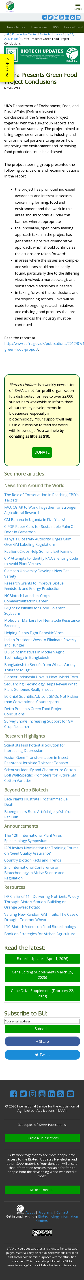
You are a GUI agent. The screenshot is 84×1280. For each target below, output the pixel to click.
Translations (39, 27)
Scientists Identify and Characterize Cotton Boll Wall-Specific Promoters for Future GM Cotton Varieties (40, 775)
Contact (62, 1212)
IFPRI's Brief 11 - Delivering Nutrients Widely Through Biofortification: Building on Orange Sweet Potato (41, 902)
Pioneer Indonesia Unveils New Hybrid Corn (41, 676)
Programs (45, 1212)
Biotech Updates (51, 34)
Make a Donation (42, 1190)
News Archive (16, 27)
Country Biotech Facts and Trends (32, 860)
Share (42, 1041)
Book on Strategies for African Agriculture (39, 933)
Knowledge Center (24, 34)
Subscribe (7, 67)
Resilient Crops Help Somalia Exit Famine (38, 551)
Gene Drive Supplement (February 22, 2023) (42, 993)
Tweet (42, 1054)
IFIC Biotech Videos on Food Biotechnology (40, 926)
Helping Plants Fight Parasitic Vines (34, 632)
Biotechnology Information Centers (57, 1218)
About (30, 1212)
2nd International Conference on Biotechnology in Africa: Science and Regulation (34, 873)
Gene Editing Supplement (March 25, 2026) (42, 975)
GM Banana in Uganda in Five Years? (34, 519)
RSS (56, 27)
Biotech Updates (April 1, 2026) (42, 958)
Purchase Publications (42, 1138)
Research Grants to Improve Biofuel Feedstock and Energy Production (34, 586)
